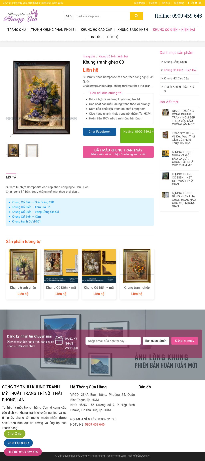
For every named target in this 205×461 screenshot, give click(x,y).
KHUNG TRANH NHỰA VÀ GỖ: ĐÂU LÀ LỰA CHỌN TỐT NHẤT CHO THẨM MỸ (183, 158)
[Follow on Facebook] (188, 3)
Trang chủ (16, 30)
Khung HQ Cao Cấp (96, 30)
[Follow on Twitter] (196, 3)
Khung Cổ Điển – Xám (26, 216)
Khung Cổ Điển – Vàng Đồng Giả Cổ (35, 212)
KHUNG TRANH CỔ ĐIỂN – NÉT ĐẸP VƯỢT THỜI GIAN (183, 179)
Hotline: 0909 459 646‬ (23, 452)
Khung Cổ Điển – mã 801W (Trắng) (61, 290)
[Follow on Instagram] (192, 3)
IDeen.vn (145, 455)
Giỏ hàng (179, 2)
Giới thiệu (139, 2)
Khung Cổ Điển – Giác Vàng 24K (33, 202)
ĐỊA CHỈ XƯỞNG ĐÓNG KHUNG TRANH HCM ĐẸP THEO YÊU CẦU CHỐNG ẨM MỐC (183, 117)
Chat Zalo (15, 433)
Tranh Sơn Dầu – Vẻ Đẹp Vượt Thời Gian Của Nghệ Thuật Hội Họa (183, 138)
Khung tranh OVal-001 (26, 221)
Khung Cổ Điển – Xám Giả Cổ (31, 207)
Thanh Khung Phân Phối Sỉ (53, 30)
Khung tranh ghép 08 (23, 290)
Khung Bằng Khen (133, 30)
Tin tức (166, 2)
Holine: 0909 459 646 (178, 16)
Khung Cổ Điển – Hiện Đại (174, 30)
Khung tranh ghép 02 (137, 290)
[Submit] (136, 16)
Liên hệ (153, 2)
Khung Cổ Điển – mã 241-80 (99, 290)
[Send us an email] (200, 3)
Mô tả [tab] (11, 177)
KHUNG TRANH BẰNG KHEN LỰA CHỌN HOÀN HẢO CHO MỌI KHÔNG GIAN (184, 199)
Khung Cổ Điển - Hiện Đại (180, 70)
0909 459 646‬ (95, 424)
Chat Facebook (18, 443)
